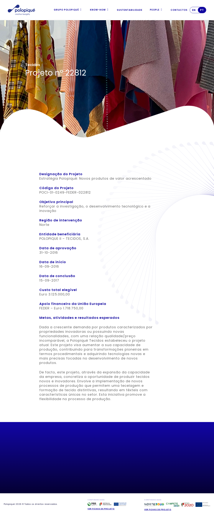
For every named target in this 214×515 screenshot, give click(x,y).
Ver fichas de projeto (101, 508)
